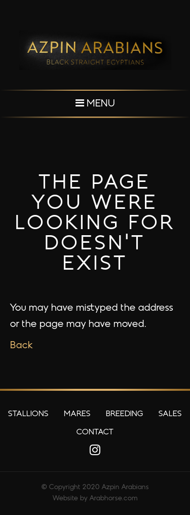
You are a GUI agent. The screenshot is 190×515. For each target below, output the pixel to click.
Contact (95, 432)
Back (21, 345)
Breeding (124, 414)
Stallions (28, 414)
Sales (170, 414)
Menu (95, 103)
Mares (77, 414)
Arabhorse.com (114, 498)
